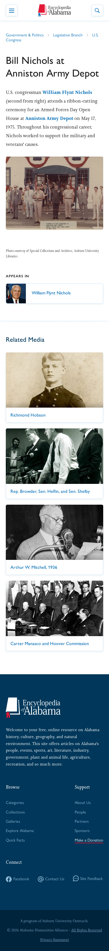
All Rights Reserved (86, 930)
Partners (82, 821)
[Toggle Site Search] (97, 10)
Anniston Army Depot (49, 118)
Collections (15, 812)
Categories (15, 802)
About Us (83, 802)
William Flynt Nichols (67, 92)
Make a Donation (89, 840)
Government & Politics (25, 35)
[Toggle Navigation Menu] (11, 10)
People (80, 812)
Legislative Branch (68, 35)
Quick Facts (15, 840)
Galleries (13, 821)
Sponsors (82, 830)
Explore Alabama (20, 830)
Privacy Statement (54, 939)
